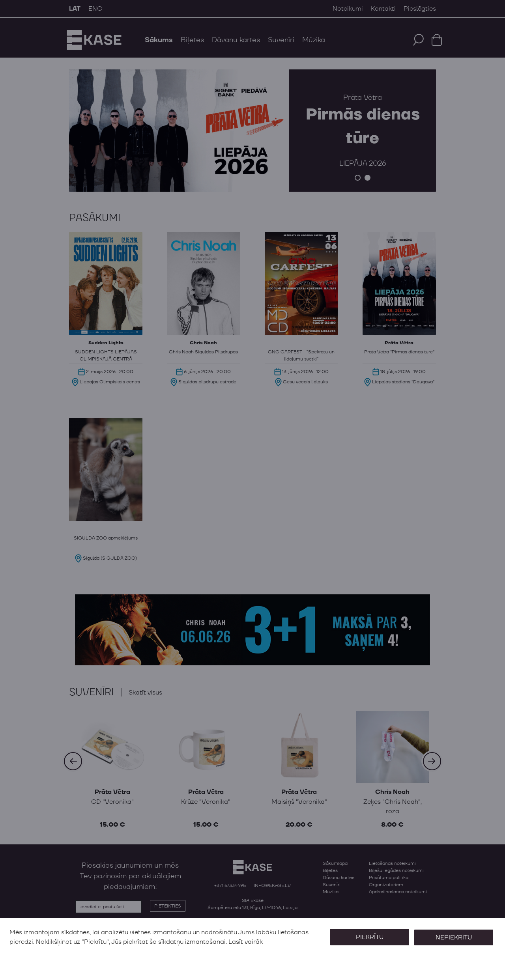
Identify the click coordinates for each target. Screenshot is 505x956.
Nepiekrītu (453, 937)
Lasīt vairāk (245, 941)
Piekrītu (368, 937)
